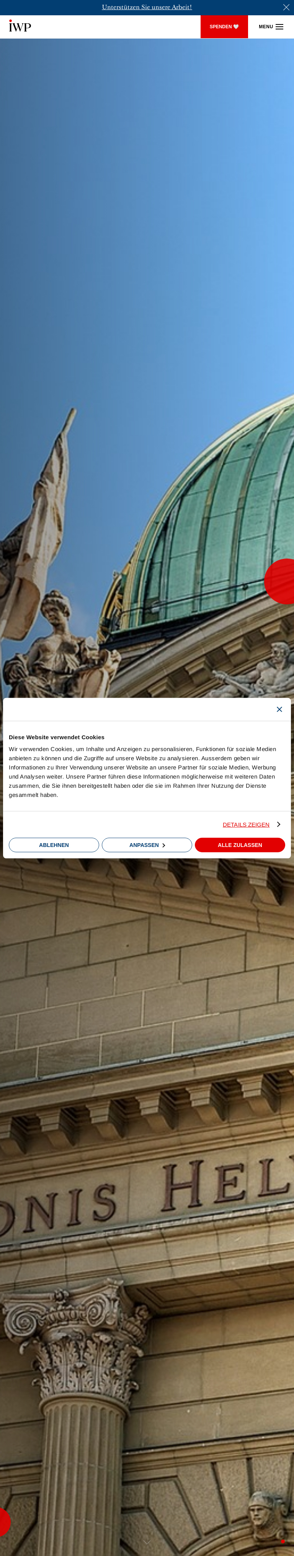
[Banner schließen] (279, 709)
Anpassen (147, 845)
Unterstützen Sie (126, 7)
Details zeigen (246, 824)
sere (164, 7)
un (154, 7)
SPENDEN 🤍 (224, 26)
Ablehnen (54, 845)
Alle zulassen (240, 845)
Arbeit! (181, 7)
